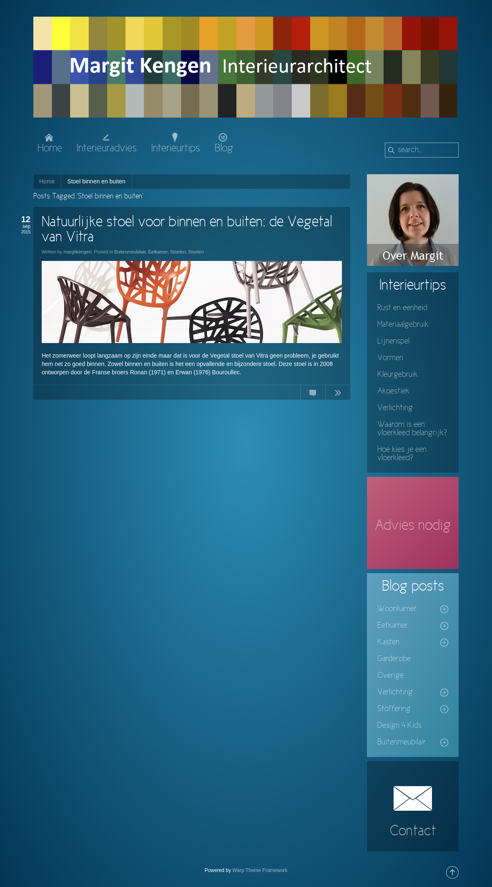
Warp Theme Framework (259, 870)
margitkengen (77, 251)
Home (47, 181)
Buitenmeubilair (130, 251)
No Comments (312, 394)
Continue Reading (337, 394)
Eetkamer (157, 251)
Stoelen (178, 251)
